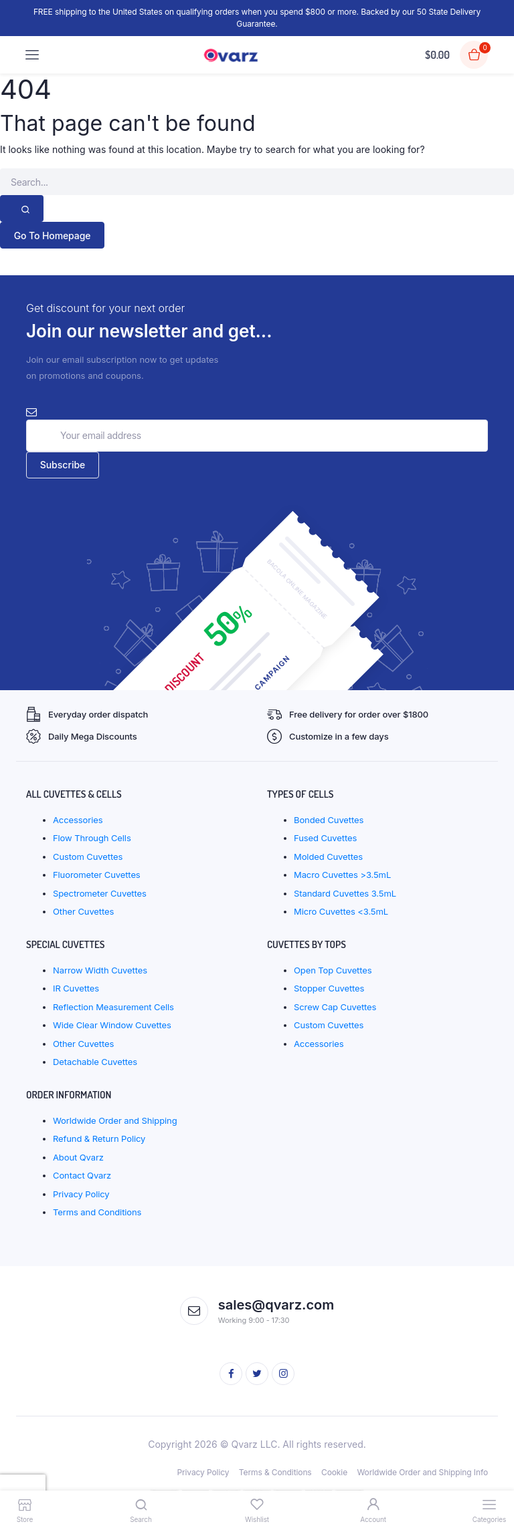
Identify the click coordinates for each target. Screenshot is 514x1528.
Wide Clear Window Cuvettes (112, 1025)
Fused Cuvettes (325, 837)
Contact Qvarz (82, 1175)
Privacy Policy (81, 1194)
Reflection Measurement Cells (113, 1007)
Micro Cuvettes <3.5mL (341, 911)
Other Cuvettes (83, 911)
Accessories (77, 819)
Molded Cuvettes (328, 856)
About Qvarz (78, 1157)
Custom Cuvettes (87, 856)
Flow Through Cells (92, 837)
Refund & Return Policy (99, 1138)
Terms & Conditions (275, 1472)
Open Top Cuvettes (333, 970)
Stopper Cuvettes (329, 988)
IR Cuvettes (76, 988)
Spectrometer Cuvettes (100, 893)
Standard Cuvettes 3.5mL (345, 893)
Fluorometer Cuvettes (97, 874)
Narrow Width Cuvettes (100, 970)
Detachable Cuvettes (95, 1061)
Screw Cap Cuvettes (335, 1007)
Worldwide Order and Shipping (115, 1120)
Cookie (334, 1472)
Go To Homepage (52, 235)
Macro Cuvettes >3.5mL (342, 874)
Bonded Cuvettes (328, 819)
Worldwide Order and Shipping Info (422, 1472)
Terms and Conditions (97, 1212)
